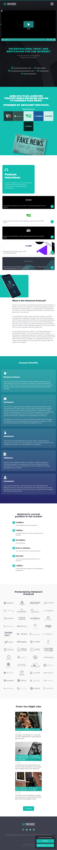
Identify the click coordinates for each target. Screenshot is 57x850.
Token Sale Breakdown (28, 73)
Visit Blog (28, 808)
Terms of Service (32, 845)
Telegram (45, 841)
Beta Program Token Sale (45, 845)
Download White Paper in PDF (21, 68)
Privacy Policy (24, 845)
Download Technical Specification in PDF (21, 70)
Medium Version (40, 68)
